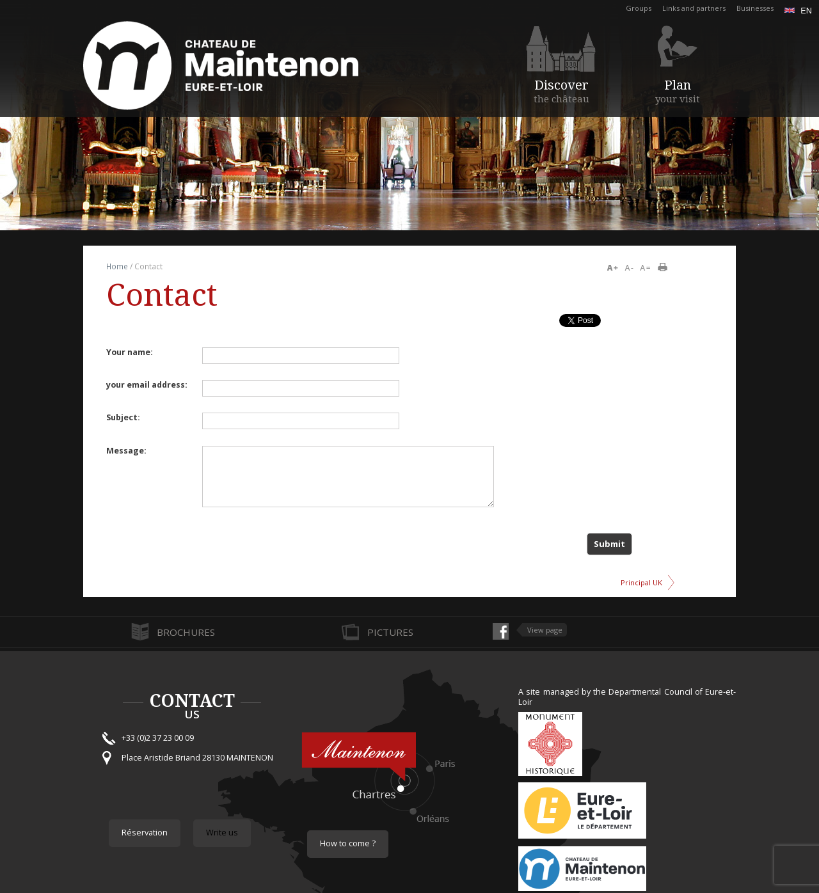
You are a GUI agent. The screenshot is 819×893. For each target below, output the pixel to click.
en (798, 10)
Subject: (123, 418)
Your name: (129, 352)
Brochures (186, 632)
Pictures (390, 632)
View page (544, 630)
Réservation (145, 832)
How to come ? (348, 843)
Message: (126, 451)
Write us (222, 832)
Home (117, 266)
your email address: (146, 385)
